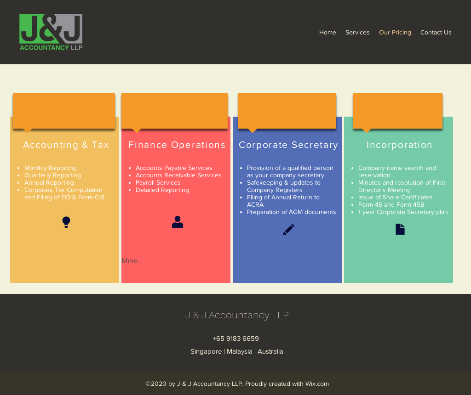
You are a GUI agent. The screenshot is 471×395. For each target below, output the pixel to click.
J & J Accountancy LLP (237, 315)
